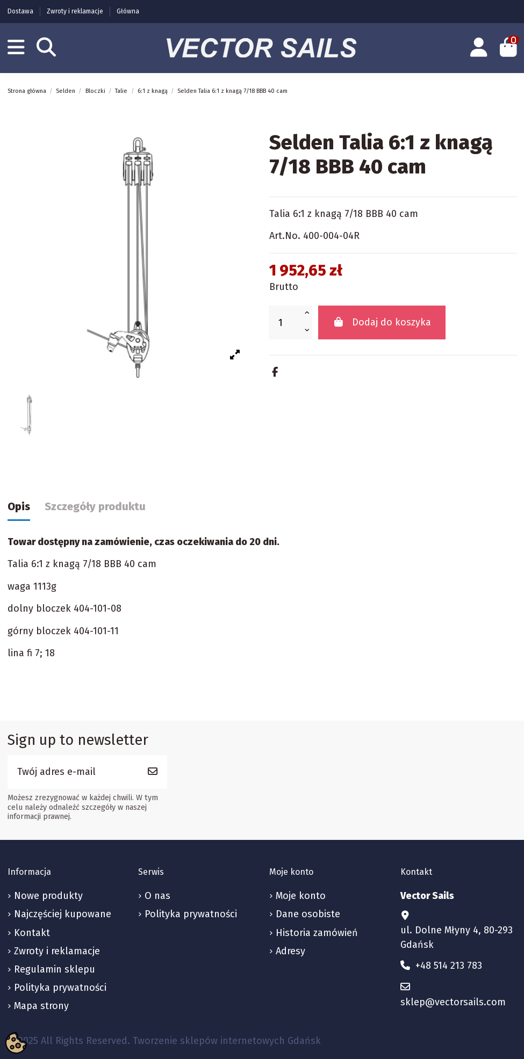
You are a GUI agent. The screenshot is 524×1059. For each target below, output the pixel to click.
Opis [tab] (19, 506)
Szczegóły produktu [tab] (95, 506)
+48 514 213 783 (448, 965)
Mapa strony (41, 1006)
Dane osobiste (308, 914)
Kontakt (32, 933)
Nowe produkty (48, 896)
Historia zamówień (317, 933)
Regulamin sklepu (54, 969)
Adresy (290, 951)
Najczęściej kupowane (62, 914)
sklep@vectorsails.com (453, 1002)
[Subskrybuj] (152, 772)
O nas (157, 896)
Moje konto (301, 896)
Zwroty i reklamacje (76, 11)
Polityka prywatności (60, 987)
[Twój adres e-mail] (73, 772)
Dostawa (21, 11)
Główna (128, 11)
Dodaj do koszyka (382, 322)
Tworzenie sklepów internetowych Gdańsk (227, 1041)
